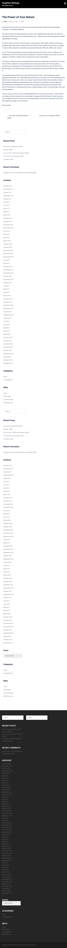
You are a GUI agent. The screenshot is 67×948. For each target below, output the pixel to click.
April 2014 (6, 292)
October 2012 (7, 350)
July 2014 (6, 286)
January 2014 (7, 302)
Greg (5, 21)
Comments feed (8, 399)
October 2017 (7, 192)
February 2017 (7, 218)
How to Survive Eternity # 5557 (12, 146)
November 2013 (8, 308)
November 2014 (8, 273)
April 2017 (6, 212)
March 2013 (7, 334)
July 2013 (6, 321)
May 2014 (6, 289)
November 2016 (8, 228)
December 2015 (8, 250)
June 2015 (6, 260)
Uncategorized (7, 380)
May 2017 (6, 208)
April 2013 (6, 331)
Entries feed (7, 396)
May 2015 (6, 263)
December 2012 (8, 344)
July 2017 (6, 202)
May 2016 (6, 234)
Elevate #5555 (8, 150)
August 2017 (7, 199)
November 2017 (8, 189)
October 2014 (7, 276)
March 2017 (7, 215)
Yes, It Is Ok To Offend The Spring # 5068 (16, 153)
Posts (22, 21)
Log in (5, 393)
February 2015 (7, 266)
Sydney (33, 945)
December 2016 (8, 225)
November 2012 (8, 347)
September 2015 (8, 257)
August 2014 (7, 283)
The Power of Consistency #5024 (49, 115)
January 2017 (7, 221)
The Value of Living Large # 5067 (13, 156)
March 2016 (7, 241)
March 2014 (7, 295)
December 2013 (8, 305)
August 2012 (7, 357)
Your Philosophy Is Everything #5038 (25, 173)
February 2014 (7, 299)
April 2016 (6, 237)
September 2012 (8, 353)
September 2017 (8, 196)
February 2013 (7, 337)
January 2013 (7, 341)
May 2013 (6, 328)
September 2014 (8, 279)
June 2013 (6, 324)
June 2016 (6, 231)
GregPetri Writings (10, 3)
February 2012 (7, 360)
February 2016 (7, 244)
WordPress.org (8, 403)
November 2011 (8, 363)
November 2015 (8, 253)
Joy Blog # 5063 (8, 159)
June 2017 (6, 205)
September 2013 (8, 315)
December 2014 (8, 270)
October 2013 (7, 312)
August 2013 (7, 318)
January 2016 (7, 247)
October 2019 (7, 186)
